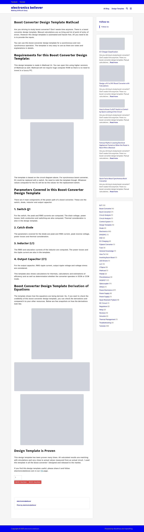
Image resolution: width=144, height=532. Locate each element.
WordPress (117, 529)
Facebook (14, 2)
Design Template (118, 9)
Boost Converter (105, 209)
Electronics (103, 231)
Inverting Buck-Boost (107, 257)
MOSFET (102, 280)
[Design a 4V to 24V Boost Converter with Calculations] (112, 73)
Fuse (101, 248)
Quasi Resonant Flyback (108, 300)
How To (102, 254)
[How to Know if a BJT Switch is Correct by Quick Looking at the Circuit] (112, 103)
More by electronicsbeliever (26, 505)
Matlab (101, 274)
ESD (100, 238)
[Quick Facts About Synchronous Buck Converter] (112, 169)
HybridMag (129, 529)
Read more (114, 62)
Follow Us (104, 22)
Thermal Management (107, 319)
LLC (100, 264)
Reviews (102, 313)
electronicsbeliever (24, 501)
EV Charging (103, 241)
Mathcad (102, 271)
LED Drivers (103, 261)
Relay (101, 310)
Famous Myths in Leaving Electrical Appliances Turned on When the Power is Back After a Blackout (114, 145)
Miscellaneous (104, 277)
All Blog (106, 9)
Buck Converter (105, 212)
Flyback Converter (106, 244)
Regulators (103, 306)
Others (101, 287)
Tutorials (102, 326)
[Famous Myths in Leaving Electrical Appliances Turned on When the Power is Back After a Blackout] (112, 133)
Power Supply (104, 293)
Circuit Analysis (105, 215)
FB (42, 471)
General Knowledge (106, 251)
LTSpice (102, 267)
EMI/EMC (102, 235)
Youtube (22, 2)
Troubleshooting (105, 323)
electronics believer (27, 7)
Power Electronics (105, 290)
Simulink (102, 316)
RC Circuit (103, 303)
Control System (105, 222)
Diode (101, 228)
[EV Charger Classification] (112, 44)
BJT (100, 205)
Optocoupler (104, 284)
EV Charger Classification (108, 52)
